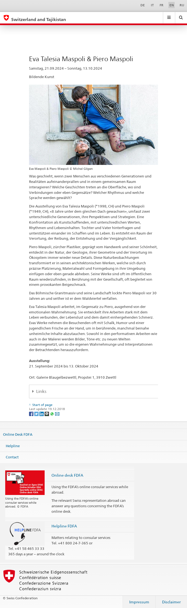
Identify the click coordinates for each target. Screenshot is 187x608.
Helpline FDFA (64, 526)
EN (171, 5)
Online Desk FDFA (17, 434)
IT (152, 5)
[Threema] (47, 413)
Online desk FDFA (67, 475)
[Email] (57, 413)
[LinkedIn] (42, 413)
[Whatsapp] (52, 413)
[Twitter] (36, 413)
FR (161, 5)
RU (182, 5)
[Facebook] (31, 413)
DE (142, 5)
